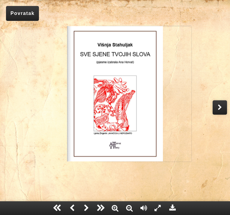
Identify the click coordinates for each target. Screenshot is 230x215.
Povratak (22, 13)
